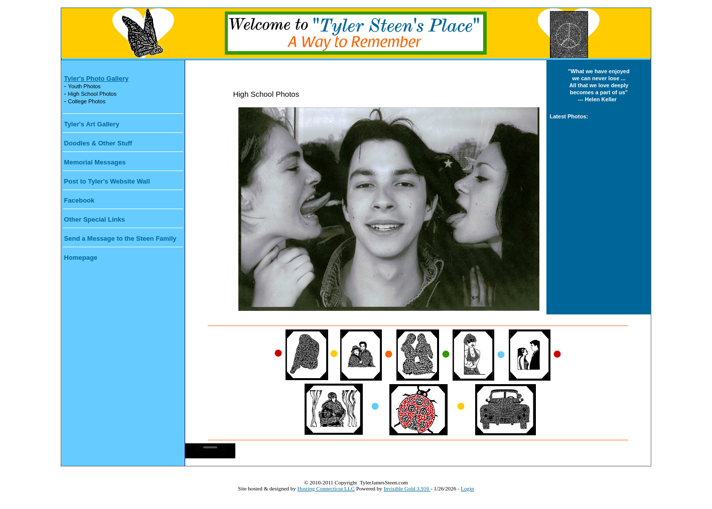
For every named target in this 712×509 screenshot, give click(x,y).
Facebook (79, 200)
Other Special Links (94, 219)
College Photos (87, 101)
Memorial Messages (95, 162)
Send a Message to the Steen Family (120, 238)
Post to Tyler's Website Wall (107, 181)
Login (467, 488)
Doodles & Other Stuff (98, 143)
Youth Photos (84, 86)
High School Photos (92, 94)
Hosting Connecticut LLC (326, 488)
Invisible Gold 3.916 (407, 488)
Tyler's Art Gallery (91, 124)
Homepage (80, 257)
